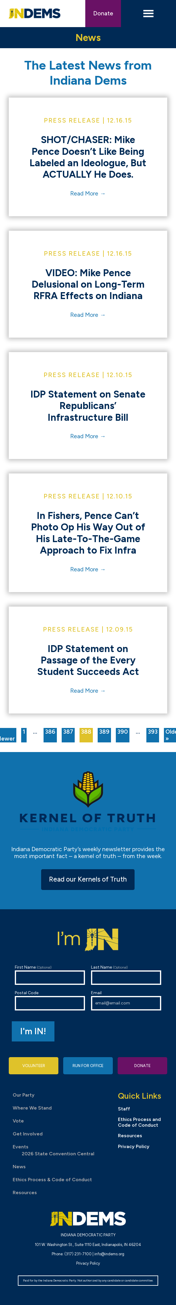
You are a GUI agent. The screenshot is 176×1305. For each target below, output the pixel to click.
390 (122, 731)
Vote (18, 1121)
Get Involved (28, 1134)
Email (126, 1000)
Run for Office (88, 1065)
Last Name (126, 975)
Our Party (23, 1095)
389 (104, 731)
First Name (50, 975)
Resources (25, 1192)
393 (153, 731)
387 (68, 731)
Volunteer (33, 1065)
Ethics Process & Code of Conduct (52, 1179)
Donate (103, 13)
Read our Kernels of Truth (88, 879)
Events (20, 1147)
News (19, 1166)
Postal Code (50, 1000)
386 (50, 731)
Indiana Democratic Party (34, 14)
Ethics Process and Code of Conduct (139, 1122)
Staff (124, 1109)
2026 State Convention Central (58, 1154)
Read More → (88, 193)
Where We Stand (32, 1108)
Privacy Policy (133, 1146)
